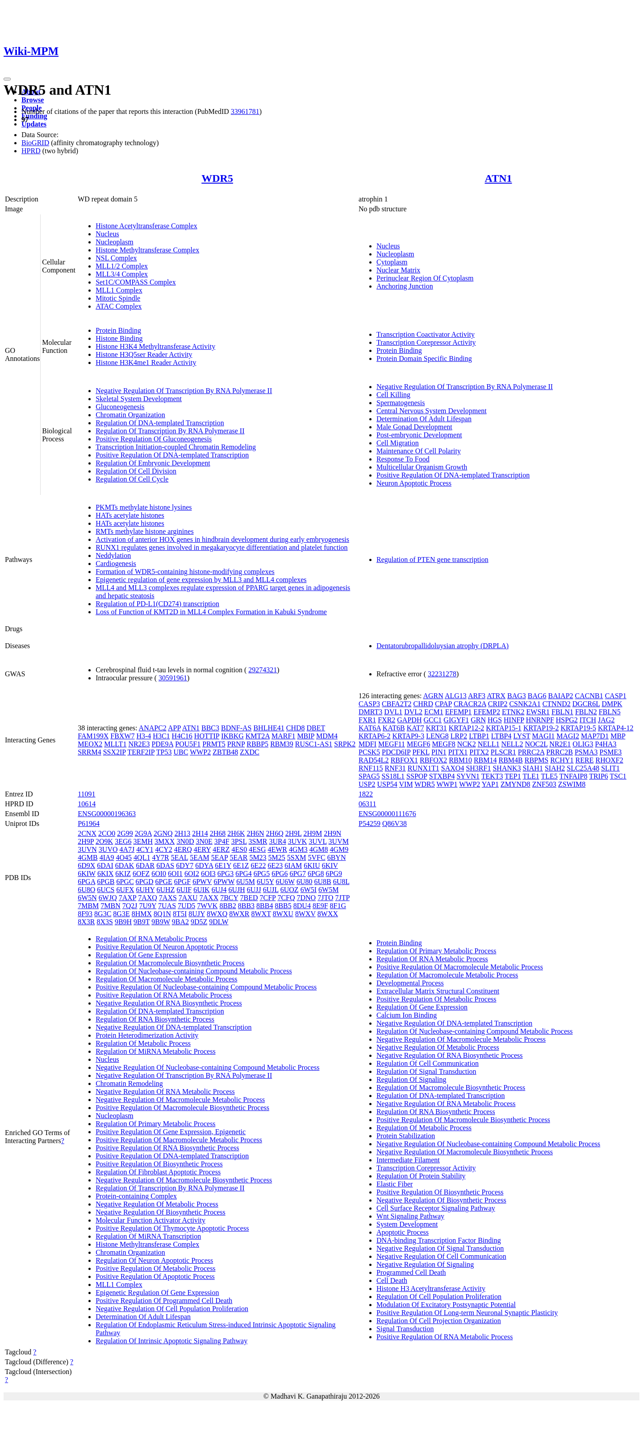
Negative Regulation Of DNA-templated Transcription (173, 1027)
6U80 (304, 881)
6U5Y (265, 881)
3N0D (185, 841)
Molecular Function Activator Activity (150, 1220)
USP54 (387, 784)
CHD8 (295, 728)
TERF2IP (140, 752)
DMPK (611, 704)
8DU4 (302, 905)
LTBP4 (501, 736)
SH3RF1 (478, 768)
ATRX (496, 696)
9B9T (142, 922)
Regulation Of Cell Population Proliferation (438, 1296)
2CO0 (106, 833)
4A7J (127, 849)
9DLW (218, 922)
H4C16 (182, 736)
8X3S (104, 922)
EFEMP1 (458, 712)
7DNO (306, 897)
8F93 (85, 914)
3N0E (204, 841)
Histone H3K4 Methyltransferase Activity (155, 346)
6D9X (86, 865)
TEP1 (513, 776)
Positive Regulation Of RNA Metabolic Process (164, 995)
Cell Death (391, 1280)
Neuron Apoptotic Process (413, 483)
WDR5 (217, 178)
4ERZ (221, 849)
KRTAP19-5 (578, 728)
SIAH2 (555, 768)
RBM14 (485, 760)
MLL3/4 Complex (122, 274)
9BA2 (180, 922)
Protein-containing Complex (136, 1196)
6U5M (245, 881)
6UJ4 (219, 889)
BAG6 (537, 696)
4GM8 (318, 849)
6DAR (145, 865)
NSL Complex (116, 258)
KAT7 (415, 728)
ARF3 (476, 696)
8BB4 (264, 905)
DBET (316, 728)
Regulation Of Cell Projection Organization (438, 1320)
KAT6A (370, 728)
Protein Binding (118, 330)
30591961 (173, 678)
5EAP (219, 857)
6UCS (105, 889)
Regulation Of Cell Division (136, 471)
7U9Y (148, 905)
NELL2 (512, 744)
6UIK (201, 889)
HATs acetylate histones (130, 515)
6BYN (336, 857)
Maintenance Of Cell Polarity (418, 451)
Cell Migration (397, 443)
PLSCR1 (503, 752)
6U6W (285, 881)
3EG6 (123, 841)
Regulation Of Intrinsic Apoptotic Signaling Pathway (171, 1341)
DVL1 (393, 712)
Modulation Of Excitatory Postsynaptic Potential (446, 1304)
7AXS (168, 897)
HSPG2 (567, 720)
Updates (33, 124)
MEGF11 (391, 744)
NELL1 (489, 744)
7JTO (325, 897)
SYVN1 (468, 776)
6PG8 (316, 873)
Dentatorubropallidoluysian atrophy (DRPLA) (442, 646)
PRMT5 (213, 744)
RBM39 (281, 744)
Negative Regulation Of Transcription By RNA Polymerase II (184, 390)
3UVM (339, 841)
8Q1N (162, 914)
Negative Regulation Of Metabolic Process (157, 1204)
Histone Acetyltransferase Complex (146, 226)
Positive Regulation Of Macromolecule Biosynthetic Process (182, 1107)
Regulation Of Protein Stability (421, 1176)
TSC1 (618, 776)
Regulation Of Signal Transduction (426, 1071)
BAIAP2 (560, 696)
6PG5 (262, 873)
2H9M (312, 833)
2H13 (183, 833)
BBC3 (210, 728)
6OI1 (175, 873)
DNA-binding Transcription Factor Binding (438, 1240)
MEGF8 (443, 744)
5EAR (238, 857)
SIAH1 (533, 768)
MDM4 (327, 736)
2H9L (293, 833)
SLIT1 (610, 768)
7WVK (207, 905)
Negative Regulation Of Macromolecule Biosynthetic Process (184, 1180)
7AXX (209, 897)
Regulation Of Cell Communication (427, 1063)
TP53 (164, 752)
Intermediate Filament (408, 1160)
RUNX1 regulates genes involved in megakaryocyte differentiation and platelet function (221, 547)
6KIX (105, 873)
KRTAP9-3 (408, 736)
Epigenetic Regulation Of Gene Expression (157, 1292)
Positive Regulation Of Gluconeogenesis (154, 439)
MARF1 (283, 736)
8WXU (283, 914)
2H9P (86, 841)
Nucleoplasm (114, 242)
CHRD (423, 704)
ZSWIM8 (571, 784)
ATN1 (498, 178)
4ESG (257, 849)
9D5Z (199, 922)
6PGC (125, 881)
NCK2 (466, 744)
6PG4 (243, 873)
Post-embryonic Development (419, 435)
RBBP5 (257, 744)
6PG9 (334, 873)
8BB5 (283, 905)
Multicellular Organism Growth (421, 467)
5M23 (257, 857)
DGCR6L (586, 704)
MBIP (305, 736)
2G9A (143, 833)
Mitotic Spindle (118, 298)
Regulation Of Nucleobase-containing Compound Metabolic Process (194, 971)
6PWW (223, 881)
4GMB (87, 857)
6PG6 (279, 873)
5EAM (199, 857)
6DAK (124, 865)
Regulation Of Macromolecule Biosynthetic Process (170, 963)
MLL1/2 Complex (122, 266)
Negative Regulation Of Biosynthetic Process (160, 1212)
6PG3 (225, 873)
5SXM (296, 857)
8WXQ (217, 914)
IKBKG (232, 736)
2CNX (87, 833)
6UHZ (166, 889)
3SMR (258, 841)
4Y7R (160, 857)
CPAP (443, 704)
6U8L (341, 881)
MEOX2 (90, 744)
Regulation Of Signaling (411, 1079)
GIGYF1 (456, 720)
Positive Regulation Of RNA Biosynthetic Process (167, 1148)
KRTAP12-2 (466, 728)
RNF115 (371, 768)
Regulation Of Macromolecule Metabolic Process (166, 979)
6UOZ (289, 889)
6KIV (330, 865)
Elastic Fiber (394, 1184)
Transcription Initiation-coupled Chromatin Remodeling (176, 447)
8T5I (180, 914)
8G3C (102, 914)
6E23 (275, 865)
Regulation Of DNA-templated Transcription (160, 423)
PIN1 (439, 752)
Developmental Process (410, 983)
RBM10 (460, 760)
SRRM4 (89, 752)
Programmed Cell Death (411, 1272)
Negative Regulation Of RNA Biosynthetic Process (169, 1003)
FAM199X (93, 736)
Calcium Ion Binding (406, 1015)
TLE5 (549, 776)
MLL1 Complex (119, 290)
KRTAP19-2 (541, 728)
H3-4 (143, 736)
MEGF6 (418, 744)
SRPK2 (344, 744)
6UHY (145, 889)
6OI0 (158, 873)
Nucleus (107, 234)
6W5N (87, 897)
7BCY (229, 897)
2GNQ (163, 833)
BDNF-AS (236, 728)
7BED (249, 897)
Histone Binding (119, 338)
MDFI (367, 744)
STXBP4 (442, 776)
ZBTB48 (225, 752)
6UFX (125, 889)
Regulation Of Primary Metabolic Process (155, 1123)
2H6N (255, 833)
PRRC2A (531, 752)
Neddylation (113, 555)
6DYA (204, 865)
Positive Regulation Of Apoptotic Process (155, 1276)
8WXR (239, 914)
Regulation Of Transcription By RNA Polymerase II (170, 431)
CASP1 (615, 696)
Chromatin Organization (130, 415)
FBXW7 (122, 736)
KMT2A (258, 736)
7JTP (342, 897)
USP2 (367, 784)
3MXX (164, 841)
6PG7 (298, 873)
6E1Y (223, 865)
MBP (617, 736)
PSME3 (611, 752)
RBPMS (536, 760)
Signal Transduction (405, 1329)
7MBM (88, 905)
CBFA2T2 (396, 704)
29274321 (262, 670)
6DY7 (184, 865)
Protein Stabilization (405, 1136)
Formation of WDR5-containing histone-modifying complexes (185, 571)
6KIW (87, 873)
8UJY (196, 914)
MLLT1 (115, 744)
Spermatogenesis (400, 402)
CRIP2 (498, 704)
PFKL (421, 752)
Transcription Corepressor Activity (426, 342)
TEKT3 (492, 776)
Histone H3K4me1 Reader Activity (146, 362)
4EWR (277, 849)
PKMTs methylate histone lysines (144, 507)
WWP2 (200, 752)
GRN (478, 720)
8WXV (305, 914)
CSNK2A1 (524, 704)
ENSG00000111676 (387, 813)
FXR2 (386, 720)
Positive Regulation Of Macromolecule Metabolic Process (179, 1140)
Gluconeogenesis (120, 407)
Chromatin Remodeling (129, 1083)
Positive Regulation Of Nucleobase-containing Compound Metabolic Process (206, 987)
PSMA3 (586, 752)
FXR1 (367, 720)
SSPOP (416, 776)
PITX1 (458, 752)
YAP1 (490, 784)
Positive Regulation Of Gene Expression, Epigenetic (171, 1132)
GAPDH (409, 720)
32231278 (442, 674)
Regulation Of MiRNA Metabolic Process (155, 1051)
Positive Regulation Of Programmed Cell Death (164, 1300)
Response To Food (403, 459)
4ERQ (183, 849)
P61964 (89, 823)
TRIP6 (598, 776)
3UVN (87, 849)
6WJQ (108, 897)
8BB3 (246, 905)
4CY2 (163, 849)
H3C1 (161, 736)
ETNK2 (513, 712)
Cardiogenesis (116, 563)
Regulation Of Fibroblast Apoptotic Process (158, 1172)
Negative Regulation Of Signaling (425, 1264)
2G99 (125, 833)
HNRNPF (540, 720)
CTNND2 (557, 704)
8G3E (121, 914)
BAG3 (516, 696)
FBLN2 (586, 712)
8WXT (261, 914)
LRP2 (459, 736)
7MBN (110, 905)
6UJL (271, 889)
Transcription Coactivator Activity (425, 334)
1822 (366, 794)
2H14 (200, 833)
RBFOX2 (433, 760)
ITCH (588, 720)
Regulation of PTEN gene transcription (432, 559)
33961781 (245, 111)
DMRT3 (370, 712)
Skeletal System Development (139, 398)
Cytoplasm (391, 262)
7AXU (188, 897)
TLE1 (530, 776)
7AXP (127, 897)
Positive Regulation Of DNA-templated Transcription (172, 455)
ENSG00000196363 (107, 813)
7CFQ (286, 897)
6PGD (145, 881)
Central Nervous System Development (431, 411)
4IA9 (107, 857)
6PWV (202, 881)
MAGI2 (567, 736)
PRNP (236, 744)
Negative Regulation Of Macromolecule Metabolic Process (180, 1099)
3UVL (317, 841)
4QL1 (142, 857)
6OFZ (141, 873)
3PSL (239, 841)
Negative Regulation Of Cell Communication (441, 1256)
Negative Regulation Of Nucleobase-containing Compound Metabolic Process (207, 1067)
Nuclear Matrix (398, 270)
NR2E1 (560, 744)
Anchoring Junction (404, 286)
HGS (495, 720)
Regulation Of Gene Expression (141, 955)
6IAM (293, 865)
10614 (87, 804)
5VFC (317, 857)
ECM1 (433, 712)
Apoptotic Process (402, 1232)
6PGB (105, 881)
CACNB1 (589, 696)
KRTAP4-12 (616, 728)
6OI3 (208, 873)
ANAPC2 (153, 728)
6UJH (236, 889)
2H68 (218, 833)
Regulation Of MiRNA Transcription (148, 1236)
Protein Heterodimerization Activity (147, 1035)
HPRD (31, 151)
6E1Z (241, 865)
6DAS (165, 865)
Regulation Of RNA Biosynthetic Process (155, 1019)
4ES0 (239, 849)
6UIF (184, 889)
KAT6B (394, 728)
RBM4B (511, 760)
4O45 (124, 857)
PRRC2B (559, 752)
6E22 (258, 865)
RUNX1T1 (423, 768)
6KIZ (123, 873)
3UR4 (277, 841)
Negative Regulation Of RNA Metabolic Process (165, 1091)
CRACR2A (470, 704)
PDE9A (162, 744)
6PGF (182, 881)
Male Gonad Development (414, 427)
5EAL (179, 857)
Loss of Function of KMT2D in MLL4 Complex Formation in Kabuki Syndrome (211, 612)
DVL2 (413, 712)
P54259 (369, 823)
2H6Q (275, 833)
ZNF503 (544, 784)
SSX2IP (114, 752)
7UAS (167, 905)
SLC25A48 (583, 768)
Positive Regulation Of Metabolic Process (155, 1268)
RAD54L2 (374, 760)
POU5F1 (187, 744)
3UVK (297, 841)
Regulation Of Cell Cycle (132, 479)
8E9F (320, 905)
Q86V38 (394, 823)
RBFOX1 (404, 760)
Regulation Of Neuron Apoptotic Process (154, 1260)
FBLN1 (562, 712)
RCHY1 (561, 760)
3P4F (222, 841)
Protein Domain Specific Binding (424, 358)
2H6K (236, 833)
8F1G (338, 905)
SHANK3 (507, 768)
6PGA (86, 881)
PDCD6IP (396, 752)
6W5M (328, 889)
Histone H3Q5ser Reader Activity (144, 354)
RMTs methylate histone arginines (144, 531)
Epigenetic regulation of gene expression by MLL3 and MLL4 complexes (201, 579)
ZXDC (249, 752)
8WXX (327, 914)
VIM (406, 784)
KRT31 (436, 728)
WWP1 (446, 784)
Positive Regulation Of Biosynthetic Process (159, 1164)
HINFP (514, 720)
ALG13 (456, 696)
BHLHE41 (268, 728)
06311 (367, 804)
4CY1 (144, 849)
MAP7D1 (595, 736)
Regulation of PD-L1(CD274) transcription (157, 604)
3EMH (143, 841)
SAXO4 (452, 768)
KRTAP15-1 (504, 728)
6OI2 (191, 873)
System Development (407, 1224)
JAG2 (606, 720)
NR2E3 (139, 744)
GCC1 (432, 720)
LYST (521, 736)
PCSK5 (369, 752)
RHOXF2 (609, 760)
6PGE (163, 881)
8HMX (142, 914)
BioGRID (35, 143)
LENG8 (437, 736)
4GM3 (298, 849)
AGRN (433, 696)
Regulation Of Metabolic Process (143, 1043)
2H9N (332, 833)
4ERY (202, 849)
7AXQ (147, 897)
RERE (585, 760)
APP (174, 728)
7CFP (268, 897)
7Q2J (130, 905)
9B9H (123, 922)
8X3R (86, 922)
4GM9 (339, 849)
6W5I (309, 889)
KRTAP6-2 (375, 736)
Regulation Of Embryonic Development (153, 463)
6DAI (105, 865)
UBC (181, 752)
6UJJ (254, 889)
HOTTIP (206, 736)
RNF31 (395, 768)
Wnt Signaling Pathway (410, 1216)
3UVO (108, 849)
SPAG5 (369, 776)
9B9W (160, 922)
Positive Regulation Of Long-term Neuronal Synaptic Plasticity (467, 1312)
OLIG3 (582, 744)
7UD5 (186, 905)
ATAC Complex (119, 306)
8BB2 (227, 905)
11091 (86, 794)
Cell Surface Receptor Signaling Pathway (435, 1208)
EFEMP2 (486, 712)
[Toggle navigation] (7, 79)
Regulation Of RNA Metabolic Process (151, 939)
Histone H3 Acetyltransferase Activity (430, 1288)
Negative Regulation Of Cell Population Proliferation (172, 1308)
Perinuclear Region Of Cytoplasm (424, 278)
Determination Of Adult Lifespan (424, 419)
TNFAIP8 (573, 776)
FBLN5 (610, 712)
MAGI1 (543, 736)
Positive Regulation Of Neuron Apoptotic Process (167, 947)
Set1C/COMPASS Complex (135, 282)
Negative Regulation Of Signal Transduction (440, 1248)
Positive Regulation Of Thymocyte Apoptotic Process (172, 1228)
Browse (32, 100)
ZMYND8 (515, 784)
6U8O (86, 889)
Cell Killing (393, 394)
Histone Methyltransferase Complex (147, 250)
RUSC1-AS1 (314, 744)
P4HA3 (606, 744)
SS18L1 (393, 776)
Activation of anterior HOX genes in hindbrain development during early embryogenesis (222, 539)
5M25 (276, 857)
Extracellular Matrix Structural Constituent (437, 991)
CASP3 (369, 704)
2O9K (104, 841)
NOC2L (536, 744)
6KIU (312, 865)
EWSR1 (538, 712)
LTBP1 (479, 736)
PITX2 (479, 752)
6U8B (322, 881)
